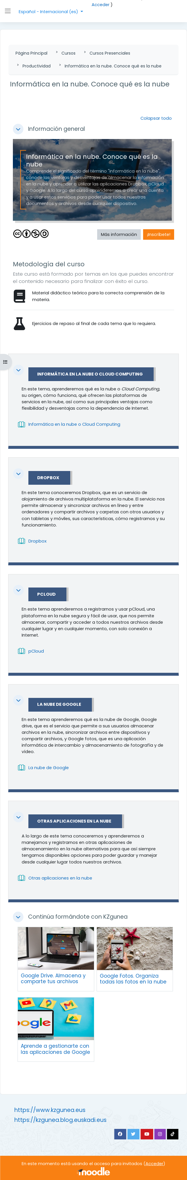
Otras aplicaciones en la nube (74, 821)
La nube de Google (59, 704)
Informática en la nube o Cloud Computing (90, 374)
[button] (18, 129)
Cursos (68, 53)
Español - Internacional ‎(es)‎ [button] (49, 12)
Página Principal (31, 53)
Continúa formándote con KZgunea (78, 917)
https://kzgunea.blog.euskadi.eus (60, 1120)
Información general (56, 129)
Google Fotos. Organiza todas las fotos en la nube (133, 978)
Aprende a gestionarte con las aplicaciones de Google (55, 1048)
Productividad (37, 66)
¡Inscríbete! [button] (158, 234)
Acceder (100, 5)
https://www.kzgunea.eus (49, 1110)
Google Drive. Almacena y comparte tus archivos (53, 978)
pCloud (46, 594)
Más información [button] (119, 234)
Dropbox (48, 478)
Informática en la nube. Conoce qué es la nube (113, 66)
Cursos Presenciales (110, 53)
